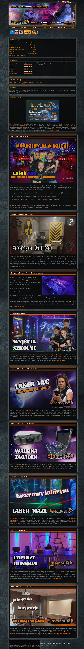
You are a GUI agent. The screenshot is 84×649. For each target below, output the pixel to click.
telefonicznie (61, 360)
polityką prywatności (19, 647)
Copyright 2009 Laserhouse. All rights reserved (42, 645)
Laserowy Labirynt (22, 83)
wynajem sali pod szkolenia (62, 634)
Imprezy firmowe (58, 578)
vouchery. (26, 92)
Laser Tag (12, 83)
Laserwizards (66, 643)
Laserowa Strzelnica (35, 83)
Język (59, 2)
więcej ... (23, 266)
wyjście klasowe (56, 355)
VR (60, 643)
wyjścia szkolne (46, 468)
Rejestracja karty (54, 130)
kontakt (27, 207)
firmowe (38, 468)
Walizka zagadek (15, 464)
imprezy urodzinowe (28, 468)
